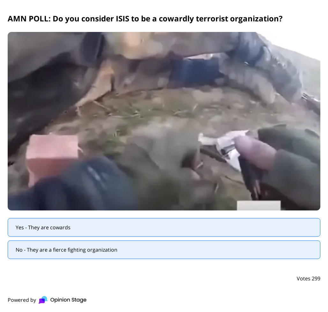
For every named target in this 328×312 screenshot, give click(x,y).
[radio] (164, 227)
